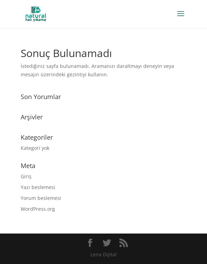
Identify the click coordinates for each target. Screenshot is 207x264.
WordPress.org (38, 209)
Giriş (26, 176)
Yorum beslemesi (41, 198)
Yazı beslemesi (38, 187)
